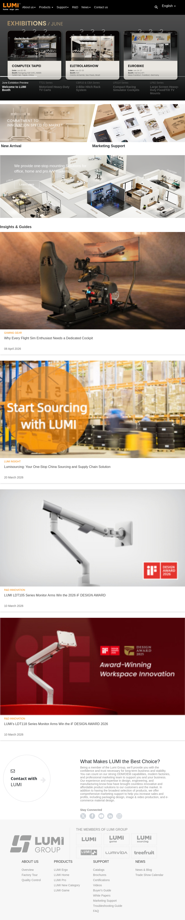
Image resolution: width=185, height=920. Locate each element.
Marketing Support (108, 146)
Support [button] (63, 7)
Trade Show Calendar (149, 875)
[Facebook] (92, 816)
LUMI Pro (60, 880)
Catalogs (98, 869)
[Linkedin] (110, 816)
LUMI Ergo (61, 869)
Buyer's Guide (102, 890)
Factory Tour (30, 875)
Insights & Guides (16, 227)
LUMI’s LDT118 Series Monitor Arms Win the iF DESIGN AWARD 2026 (56, 724)
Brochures (99, 875)
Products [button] (46, 7)
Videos (97, 885)
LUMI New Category (67, 885)
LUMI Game (61, 890)
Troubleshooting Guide (107, 905)
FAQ (96, 911)
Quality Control (31, 880)
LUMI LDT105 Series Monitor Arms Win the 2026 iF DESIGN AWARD (55, 595)
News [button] (86, 7)
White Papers (101, 895)
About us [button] (29, 7)
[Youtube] (101, 816)
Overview (28, 869)
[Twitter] (83, 816)
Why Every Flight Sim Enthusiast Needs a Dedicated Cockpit (48, 338)
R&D (75, 7)
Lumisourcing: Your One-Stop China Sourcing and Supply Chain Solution (57, 467)
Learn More (26, 184)
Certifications (101, 880)
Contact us (101, 7)
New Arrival (11, 146)
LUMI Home (61, 875)
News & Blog (143, 869)
